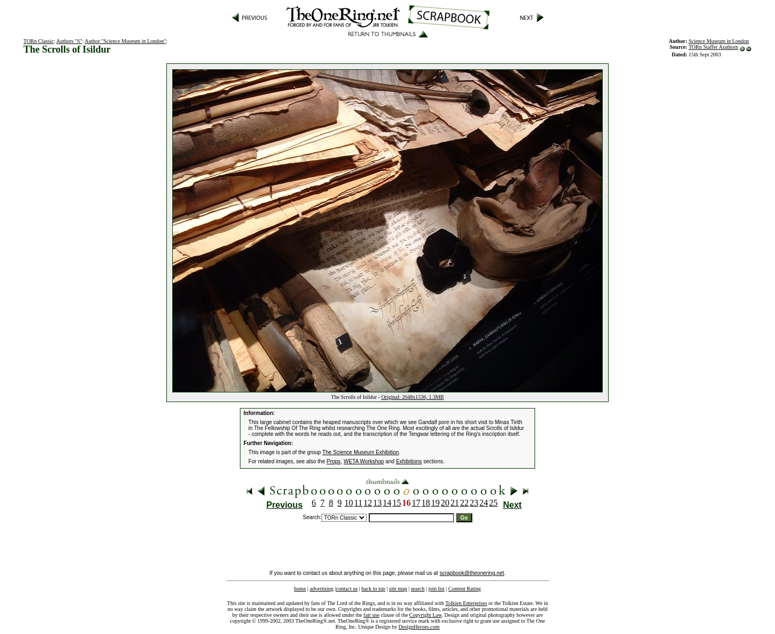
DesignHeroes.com (419, 627)
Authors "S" (69, 41)
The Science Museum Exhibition (361, 452)
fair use (371, 615)
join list (436, 589)
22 (464, 502)
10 (349, 502)
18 (425, 502)
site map (398, 589)
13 (377, 502)
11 (358, 502)
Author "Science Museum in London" (125, 41)
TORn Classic (39, 41)
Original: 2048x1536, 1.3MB (412, 397)
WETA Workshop (363, 461)
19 (435, 502)
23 (474, 502)
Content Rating (464, 589)
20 (445, 502)
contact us (346, 589)
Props (334, 461)
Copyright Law (426, 615)
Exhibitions (409, 461)
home (300, 589)
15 (396, 502)
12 (367, 502)
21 (454, 502)
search (418, 589)
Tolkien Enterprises (466, 603)
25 (493, 502)
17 (416, 502)
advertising (321, 589)
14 (387, 502)
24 (483, 502)
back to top (373, 589)
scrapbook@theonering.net (472, 573)
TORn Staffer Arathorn (713, 47)
